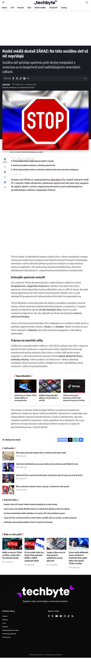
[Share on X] (17, 78)
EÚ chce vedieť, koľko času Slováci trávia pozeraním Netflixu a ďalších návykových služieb (33, 558)
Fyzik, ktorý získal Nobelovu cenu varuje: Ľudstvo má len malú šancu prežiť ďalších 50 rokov (47, 464)
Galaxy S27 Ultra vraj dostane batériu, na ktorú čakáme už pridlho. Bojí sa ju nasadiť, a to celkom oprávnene (40, 518)
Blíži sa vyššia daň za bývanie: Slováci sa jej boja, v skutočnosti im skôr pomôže (42, 487)
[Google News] (60, 619)
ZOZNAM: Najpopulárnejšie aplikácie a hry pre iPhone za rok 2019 (49, 397)
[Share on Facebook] (13, 78)
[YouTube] (56, 619)
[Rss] (72, 619)
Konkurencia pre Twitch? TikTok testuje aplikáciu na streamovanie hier (24, 397)
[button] (4, 2)
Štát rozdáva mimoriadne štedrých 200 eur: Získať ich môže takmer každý (41, 453)
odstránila (56, 179)
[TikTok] (68, 619)
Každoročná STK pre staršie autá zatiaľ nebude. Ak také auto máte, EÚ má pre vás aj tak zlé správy (49, 476)
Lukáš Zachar (7, 84)
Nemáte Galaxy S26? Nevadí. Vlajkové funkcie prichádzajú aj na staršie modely (30, 505)
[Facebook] (49, 619)
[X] (52, 619)
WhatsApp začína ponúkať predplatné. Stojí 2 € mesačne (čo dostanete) (28, 523)
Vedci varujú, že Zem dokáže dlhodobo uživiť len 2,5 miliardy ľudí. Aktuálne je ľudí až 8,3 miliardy (36, 509)
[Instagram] (65, 619)
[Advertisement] (45, 27)
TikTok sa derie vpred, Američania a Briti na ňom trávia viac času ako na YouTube (74, 397)
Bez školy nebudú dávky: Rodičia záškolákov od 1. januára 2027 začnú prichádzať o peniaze (34, 514)
